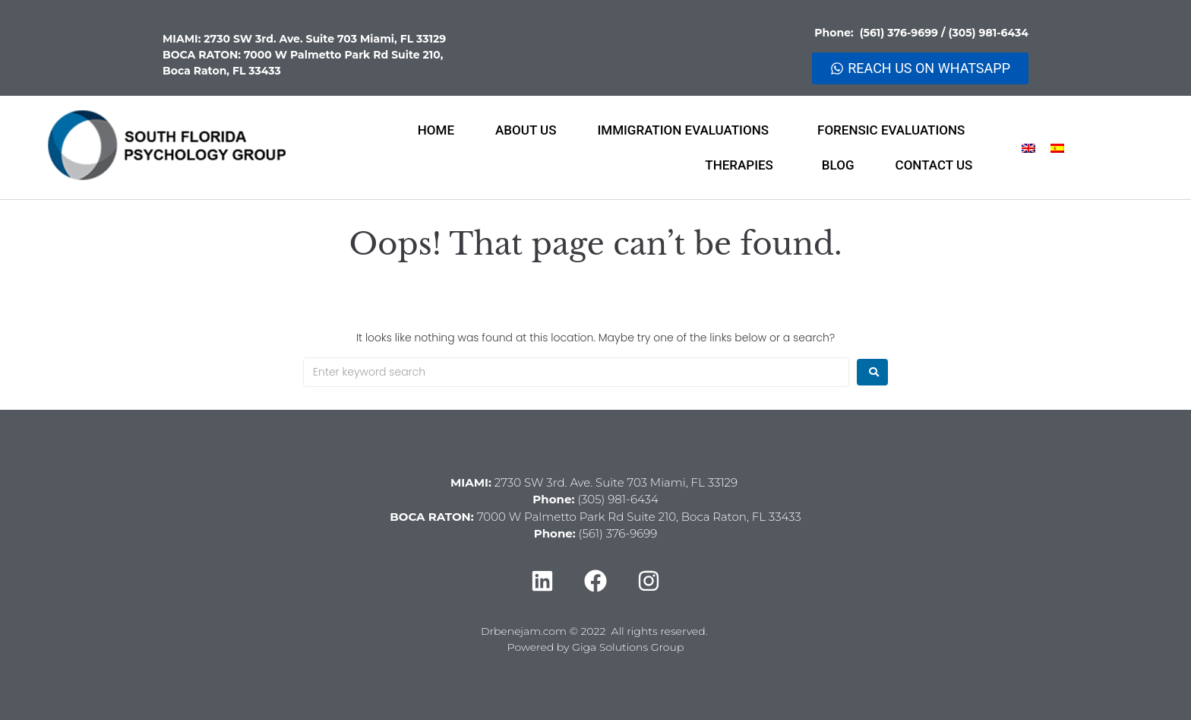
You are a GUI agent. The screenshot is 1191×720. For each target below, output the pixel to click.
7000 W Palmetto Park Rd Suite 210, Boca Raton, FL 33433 (639, 516)
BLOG (838, 165)
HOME (436, 130)
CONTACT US (934, 165)
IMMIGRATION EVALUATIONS (687, 130)
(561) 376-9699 (900, 33)
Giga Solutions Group (628, 647)
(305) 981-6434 (988, 33)
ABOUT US (525, 130)
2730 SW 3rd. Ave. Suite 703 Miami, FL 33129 (325, 39)
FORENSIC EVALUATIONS (894, 130)
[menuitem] (1028, 147)
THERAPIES (743, 165)
